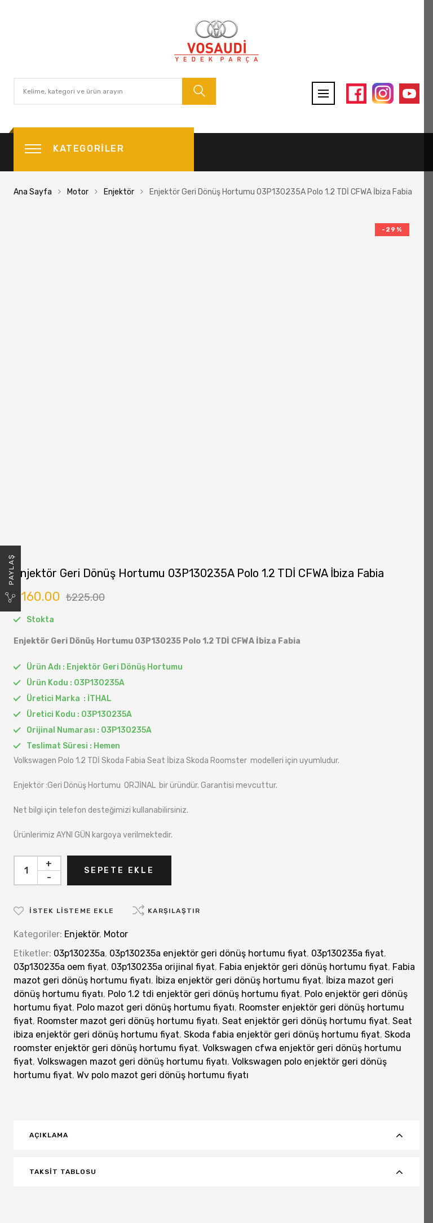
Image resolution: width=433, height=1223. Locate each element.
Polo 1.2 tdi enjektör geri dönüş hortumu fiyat (204, 994)
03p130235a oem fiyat (60, 966)
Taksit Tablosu (62, 1172)
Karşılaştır (174, 911)
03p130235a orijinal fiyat (163, 966)
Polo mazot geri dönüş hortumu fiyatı (156, 1007)
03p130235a (79, 953)
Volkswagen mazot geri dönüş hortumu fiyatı (132, 1061)
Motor (78, 192)
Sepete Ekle (119, 870)
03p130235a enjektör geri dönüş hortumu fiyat (208, 953)
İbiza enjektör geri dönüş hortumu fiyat (238, 980)
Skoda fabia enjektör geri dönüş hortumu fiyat (282, 1034)
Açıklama (48, 1135)
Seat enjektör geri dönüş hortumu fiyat (305, 1021)
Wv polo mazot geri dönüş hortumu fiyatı (163, 1075)
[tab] (216, 1135)
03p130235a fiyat (347, 953)
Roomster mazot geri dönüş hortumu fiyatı (127, 1021)
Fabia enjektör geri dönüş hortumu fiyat (303, 966)
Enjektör (119, 192)
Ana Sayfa (33, 192)
